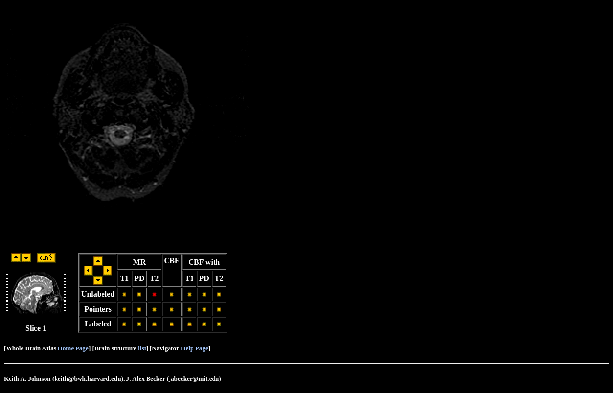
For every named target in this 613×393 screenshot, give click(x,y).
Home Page (72, 348)
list (142, 348)
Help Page (194, 348)
